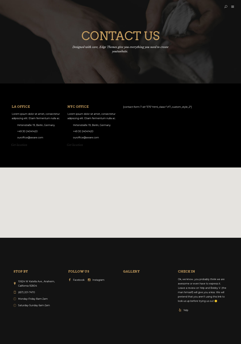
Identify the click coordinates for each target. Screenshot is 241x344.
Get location (19, 145)
